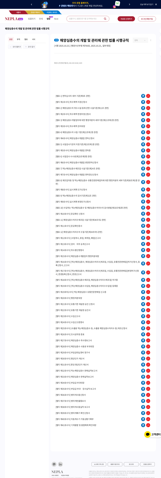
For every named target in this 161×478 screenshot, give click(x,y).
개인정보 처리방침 (65, 475)
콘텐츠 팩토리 (35, 12)
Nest (56, 19)
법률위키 (31, 19)
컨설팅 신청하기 (126, 19)
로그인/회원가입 (147, 19)
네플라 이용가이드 (115, 464)
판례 (41, 19)
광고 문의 (131, 464)
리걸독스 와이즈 (52, 12)
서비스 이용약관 (55, 475)
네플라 (18, 12)
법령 (48, 19)
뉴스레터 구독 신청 (99, 464)
